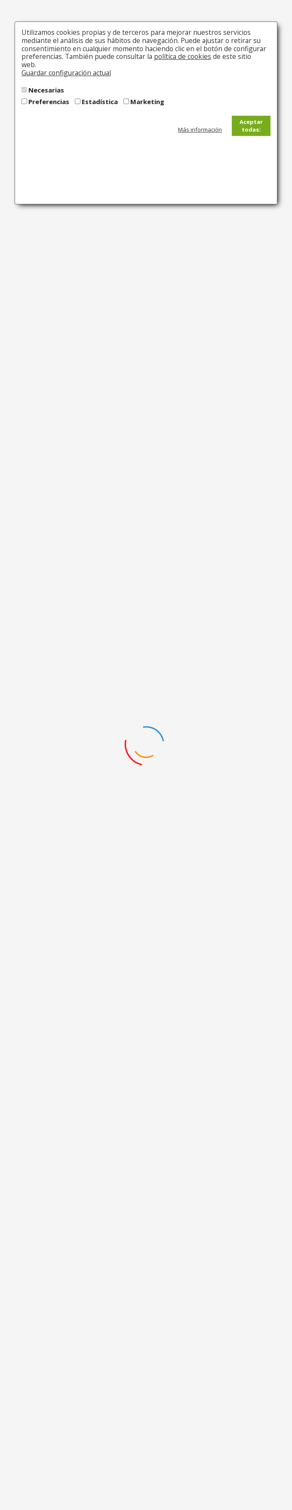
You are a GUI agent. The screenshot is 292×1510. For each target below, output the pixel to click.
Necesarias (46, 90)
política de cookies (182, 56)
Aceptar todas (251, 126)
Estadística (100, 101)
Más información (200, 129)
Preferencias (48, 101)
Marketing (147, 101)
